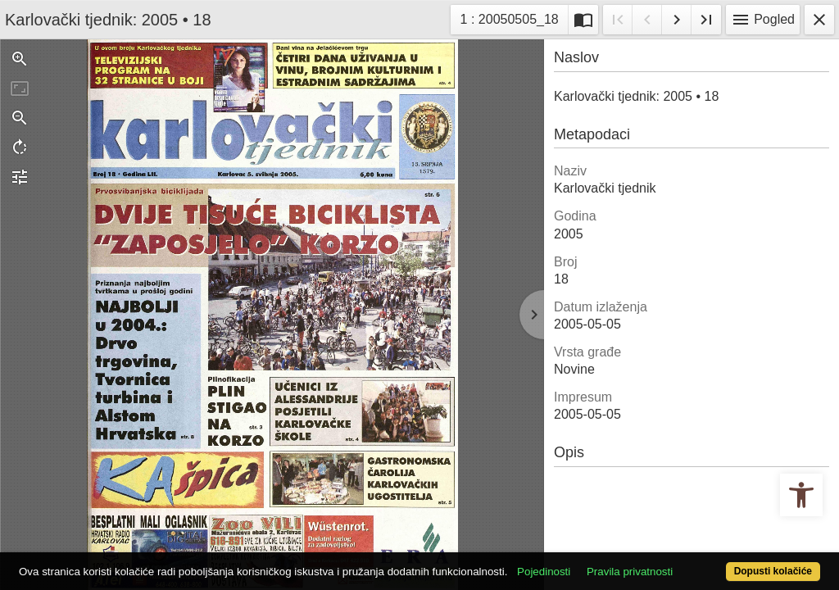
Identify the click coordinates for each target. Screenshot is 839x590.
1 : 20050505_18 (510, 17)
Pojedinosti (585, 543)
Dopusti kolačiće (726, 562)
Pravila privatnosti (671, 543)
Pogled (763, 20)
